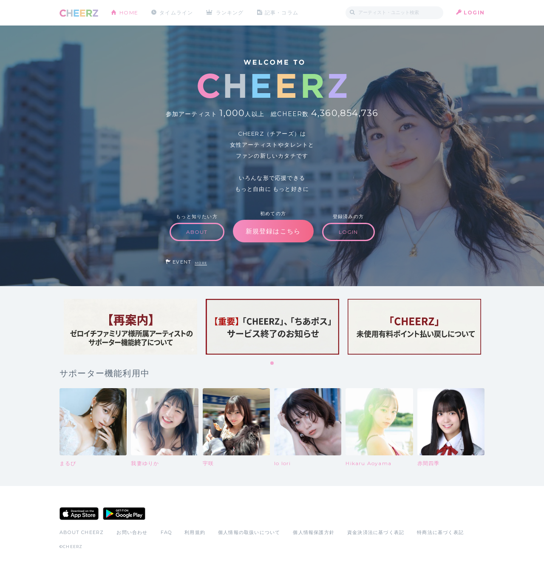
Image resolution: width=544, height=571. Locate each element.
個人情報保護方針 (313, 532)
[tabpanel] (130, 327)
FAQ (166, 532)
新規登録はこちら (273, 231)
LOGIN (474, 12)
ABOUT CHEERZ (82, 532)
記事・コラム (281, 12)
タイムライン (176, 12)
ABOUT (197, 232)
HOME (128, 12)
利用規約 (194, 532)
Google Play (124, 513)
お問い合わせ (131, 532)
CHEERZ (79, 13)
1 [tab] (272, 363)
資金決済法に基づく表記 (375, 532)
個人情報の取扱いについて (249, 532)
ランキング (230, 12)
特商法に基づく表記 (440, 532)
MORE (201, 263)
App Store (79, 513)
